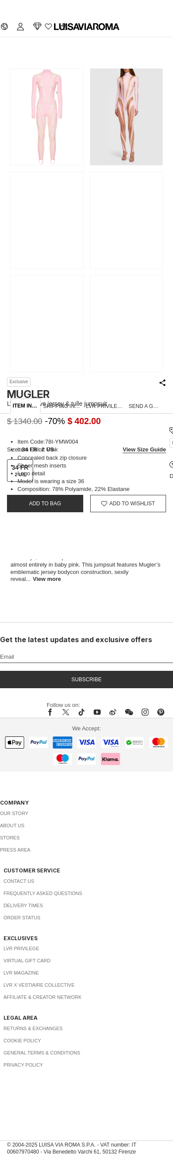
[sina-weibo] (113, 712)
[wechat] (129, 712)
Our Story (14, 813)
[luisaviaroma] (86, 27)
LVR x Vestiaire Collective (39, 985)
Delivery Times (23, 905)
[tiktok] (81, 712)
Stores (10, 837)
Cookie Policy (22, 1040)
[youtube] (97, 712)
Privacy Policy (23, 1064)
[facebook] (52, 712)
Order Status (22, 917)
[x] (66, 712)
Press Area (15, 849)
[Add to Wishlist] (128, 503)
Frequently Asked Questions (42, 893)
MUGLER (28, 394)
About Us (12, 825)
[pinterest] (161, 712)
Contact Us (18, 881)
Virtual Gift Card (27, 960)
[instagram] (145, 712)
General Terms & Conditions (41, 1052)
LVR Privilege (21, 948)
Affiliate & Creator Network (42, 997)
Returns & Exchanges (33, 1028)
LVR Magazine (21, 972)
